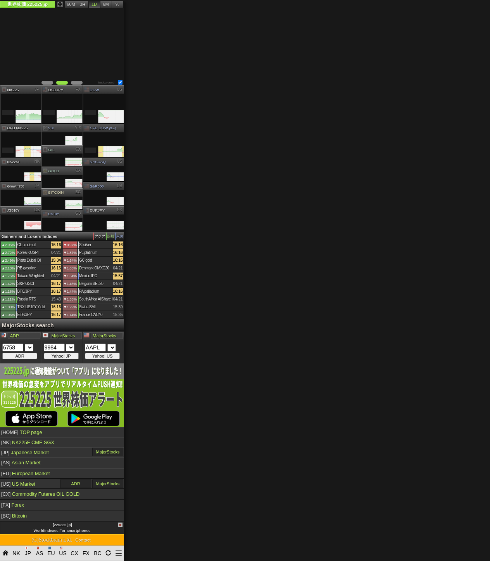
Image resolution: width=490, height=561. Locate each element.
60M (71, 4)
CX (78, 149)
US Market (18, 484)
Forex (12, 505)
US (119, 89)
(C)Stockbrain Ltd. (51, 540)
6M (106, 4)
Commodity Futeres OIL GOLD (40, 494)
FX (78, 89)
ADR (75, 483)
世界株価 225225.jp (27, 4)
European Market (25, 473)
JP (37, 89)
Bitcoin (14, 516)
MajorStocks (108, 452)
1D (94, 4)
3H (82, 4)
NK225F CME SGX (27, 442)
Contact (83, 540)
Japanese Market (25, 452)
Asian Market (21, 462)
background (106, 82)
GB (37, 210)
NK (37, 161)
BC (78, 192)
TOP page (21, 432)
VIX (78, 127)
